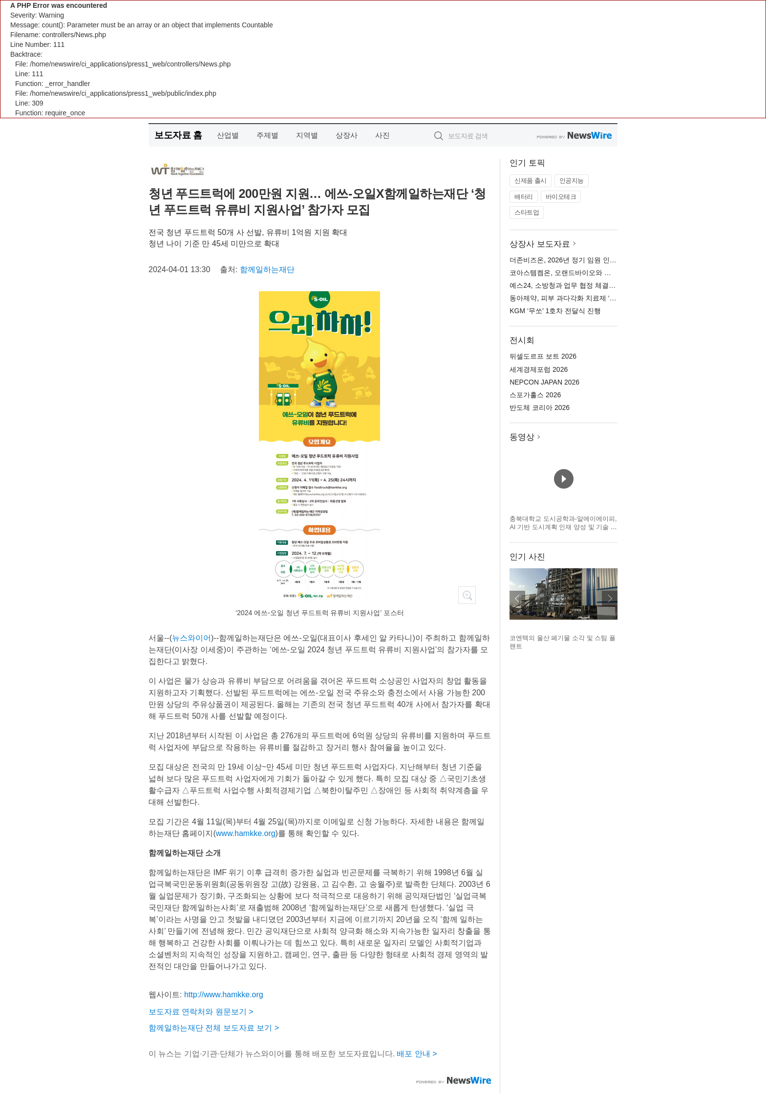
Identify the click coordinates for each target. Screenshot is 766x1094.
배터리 (523, 196)
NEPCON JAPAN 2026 (544, 382)
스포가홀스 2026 (535, 395)
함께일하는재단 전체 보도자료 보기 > (214, 1028)
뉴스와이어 (191, 638)
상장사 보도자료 (540, 244)
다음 (609, 598)
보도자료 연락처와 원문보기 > (201, 1012)
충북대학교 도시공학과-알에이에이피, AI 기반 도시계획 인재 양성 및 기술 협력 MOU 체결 (563, 527)
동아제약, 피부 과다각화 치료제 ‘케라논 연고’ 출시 (586, 298)
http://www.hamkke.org (223, 994)
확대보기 (467, 595)
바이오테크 (561, 196)
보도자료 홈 (178, 135)
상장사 (347, 135)
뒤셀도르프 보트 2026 (543, 356)
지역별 (307, 135)
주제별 (267, 135)
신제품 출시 (530, 180)
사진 (382, 135)
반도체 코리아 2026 (540, 407)
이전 (517, 598)
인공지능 (571, 180)
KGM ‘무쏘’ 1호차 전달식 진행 (555, 311)
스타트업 (526, 212)
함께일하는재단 (267, 269)
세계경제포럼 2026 (539, 369)
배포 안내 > (417, 1054)
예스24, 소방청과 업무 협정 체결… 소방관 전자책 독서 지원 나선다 (612, 285)
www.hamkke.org (246, 833)
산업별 (228, 135)
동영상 (522, 437)
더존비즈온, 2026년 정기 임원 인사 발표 (571, 260)
